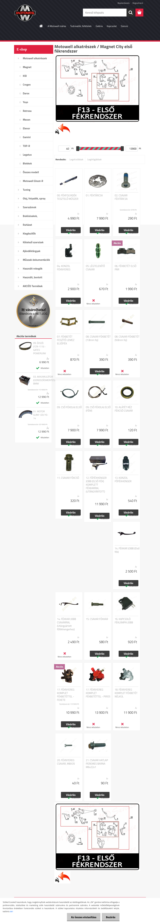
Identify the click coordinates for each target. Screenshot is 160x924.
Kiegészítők (29, 234)
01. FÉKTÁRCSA (94, 195)
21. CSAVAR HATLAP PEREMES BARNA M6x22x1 (97, 764)
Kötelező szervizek (33, 242)
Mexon (26, 120)
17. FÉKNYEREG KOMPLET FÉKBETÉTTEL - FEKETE (65, 695)
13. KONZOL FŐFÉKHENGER (123, 479)
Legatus (27, 155)
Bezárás (110, 917)
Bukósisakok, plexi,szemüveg (31, 217)
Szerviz (124, 26)
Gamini (27, 137)
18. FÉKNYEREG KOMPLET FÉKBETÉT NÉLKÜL (126, 693)
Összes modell (31, 172)
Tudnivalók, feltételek (81, 26)
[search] (130, 12)
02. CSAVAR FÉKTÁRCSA (121, 197)
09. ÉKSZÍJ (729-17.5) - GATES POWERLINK (39, 348)
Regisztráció (138, 3)
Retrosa (27, 111)
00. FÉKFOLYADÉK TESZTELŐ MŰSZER (67, 197)
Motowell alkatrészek (35, 58)
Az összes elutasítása (83, 917)
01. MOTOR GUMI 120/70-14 (40, 415)
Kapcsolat (112, 26)
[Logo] (37, 12)
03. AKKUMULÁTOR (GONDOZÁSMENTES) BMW (44, 380)
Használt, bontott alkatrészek (32, 278)
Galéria (99, 26)
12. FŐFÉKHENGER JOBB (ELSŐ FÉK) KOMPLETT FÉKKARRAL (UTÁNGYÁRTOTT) (96, 484)
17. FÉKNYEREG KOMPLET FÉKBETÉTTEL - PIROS (98, 693)
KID (25, 76)
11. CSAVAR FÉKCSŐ (68, 478)
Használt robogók (32, 269)
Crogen (27, 85)
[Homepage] (41, 26)
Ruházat (27, 225)
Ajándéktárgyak (31, 251)
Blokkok (27, 163)
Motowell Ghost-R (33, 181)
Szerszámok (29, 207)
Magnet (27, 67)
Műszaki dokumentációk (36, 260)
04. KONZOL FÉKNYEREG (63, 267)
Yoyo (25, 102)
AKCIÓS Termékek (33, 286)
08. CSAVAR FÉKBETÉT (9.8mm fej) (127, 338)
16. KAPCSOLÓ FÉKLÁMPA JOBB (124, 620)
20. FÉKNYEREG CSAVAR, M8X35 (66, 762)
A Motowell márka (57, 26)
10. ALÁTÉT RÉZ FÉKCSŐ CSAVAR (124, 409)
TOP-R (26, 146)
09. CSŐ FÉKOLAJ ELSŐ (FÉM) (98, 409)
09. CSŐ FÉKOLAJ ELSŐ (69, 407)
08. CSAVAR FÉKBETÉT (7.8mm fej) (98, 338)
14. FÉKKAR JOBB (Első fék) (127, 550)
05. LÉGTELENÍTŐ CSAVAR (95, 267)
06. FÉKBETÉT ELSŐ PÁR (125, 267)
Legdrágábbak (94, 159)
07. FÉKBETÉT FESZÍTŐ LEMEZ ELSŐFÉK (65, 340)
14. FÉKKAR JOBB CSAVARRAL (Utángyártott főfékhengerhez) (66, 624)
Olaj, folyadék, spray (34, 198)
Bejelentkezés (124, 3)
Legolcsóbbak (76, 159)
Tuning (26, 190)
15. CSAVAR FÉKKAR (97, 619)
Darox (26, 93)
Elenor (26, 128)
